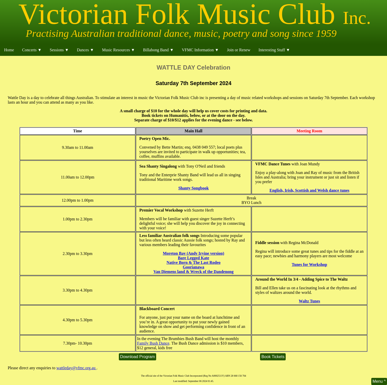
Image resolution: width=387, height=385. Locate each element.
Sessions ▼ (59, 50)
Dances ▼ (85, 50)
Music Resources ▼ (118, 50)
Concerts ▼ (32, 50)
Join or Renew (238, 50)
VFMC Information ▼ (200, 50)
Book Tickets (272, 357)
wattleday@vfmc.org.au (76, 368)
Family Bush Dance (153, 343)
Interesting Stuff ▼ (274, 50)
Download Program (137, 357)
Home (9, 50)
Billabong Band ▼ (158, 50)
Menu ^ (379, 381)
